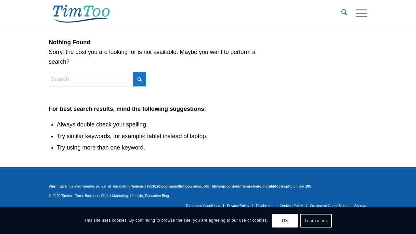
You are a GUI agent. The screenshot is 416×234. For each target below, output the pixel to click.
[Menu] (359, 13)
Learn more (316, 220)
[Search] (344, 13)
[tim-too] (81, 13)
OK (285, 220)
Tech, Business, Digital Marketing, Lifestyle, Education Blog (122, 196)
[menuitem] (344, 13)
